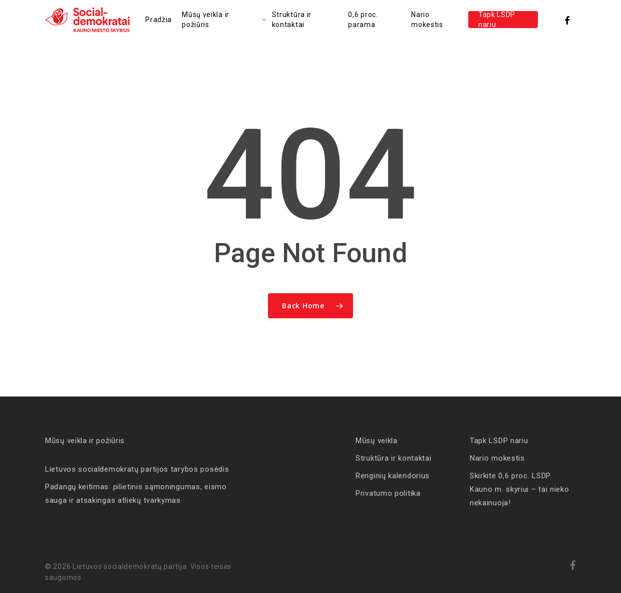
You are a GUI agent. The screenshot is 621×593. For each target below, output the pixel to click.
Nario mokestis (497, 458)
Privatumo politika (388, 493)
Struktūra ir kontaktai (393, 458)
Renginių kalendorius (393, 475)
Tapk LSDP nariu (499, 440)
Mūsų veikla (377, 440)
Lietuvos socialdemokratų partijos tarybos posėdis (137, 469)
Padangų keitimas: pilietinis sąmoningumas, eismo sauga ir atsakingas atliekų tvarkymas (136, 493)
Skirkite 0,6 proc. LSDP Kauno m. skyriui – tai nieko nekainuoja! (519, 489)
